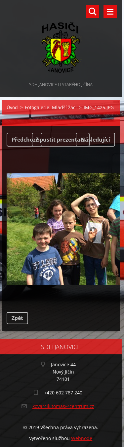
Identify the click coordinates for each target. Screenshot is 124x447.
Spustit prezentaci (61, 139)
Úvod (12, 107)
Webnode (81, 438)
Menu (110, 11)
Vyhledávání (92, 11)
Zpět (17, 318)
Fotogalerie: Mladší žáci (51, 107)
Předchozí (24, 139)
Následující (95, 139)
